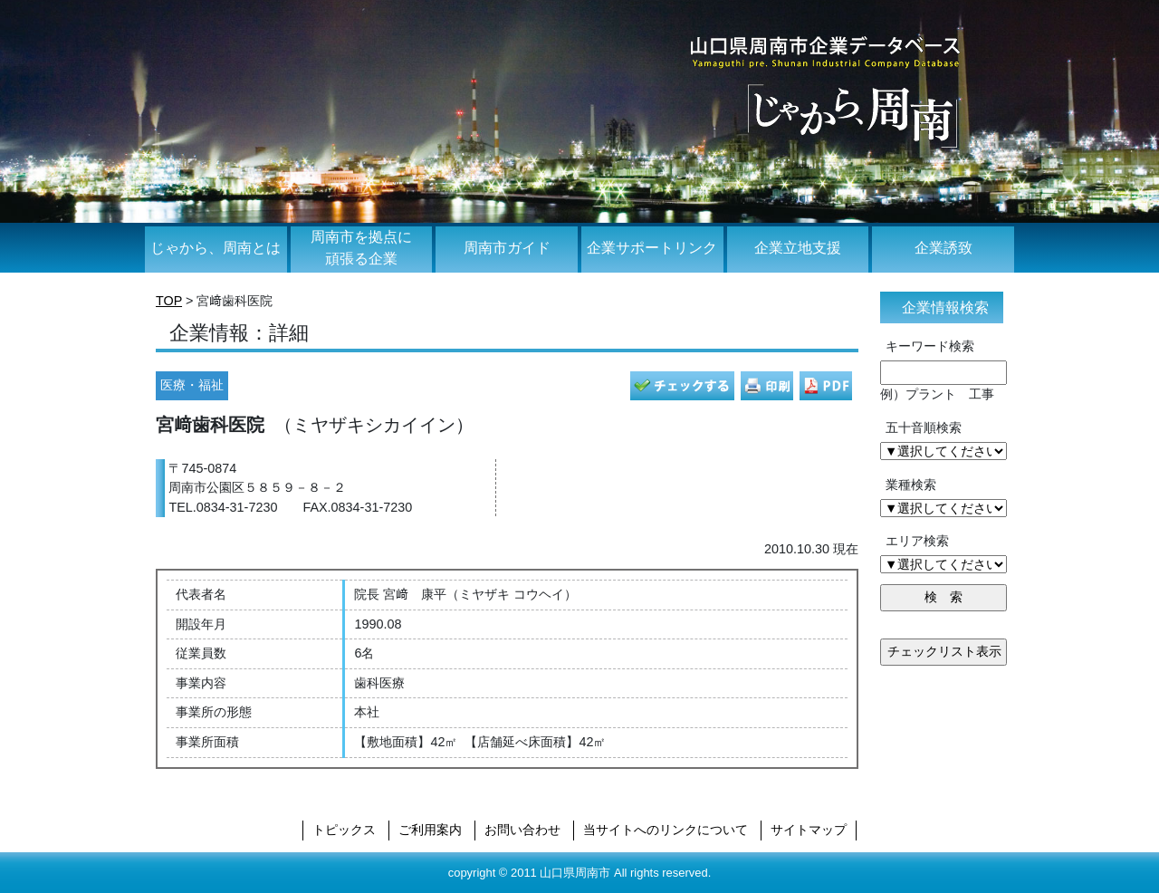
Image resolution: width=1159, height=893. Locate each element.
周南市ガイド (507, 247)
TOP (169, 300)
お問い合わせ (522, 829)
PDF (826, 385)
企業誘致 (943, 247)
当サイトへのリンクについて (665, 829)
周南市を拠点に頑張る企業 (361, 247)
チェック (682, 385)
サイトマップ (809, 829)
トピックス (344, 829)
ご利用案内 (430, 829)
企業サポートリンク (652, 247)
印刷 (767, 385)
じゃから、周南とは (215, 247)
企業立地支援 (797, 247)
